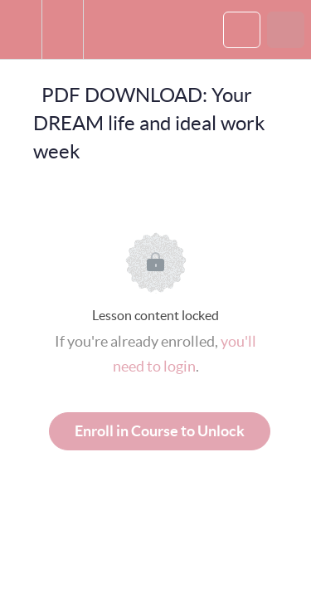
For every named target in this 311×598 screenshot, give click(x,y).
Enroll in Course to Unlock (160, 431)
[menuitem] (62, 29)
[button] (20, 29)
